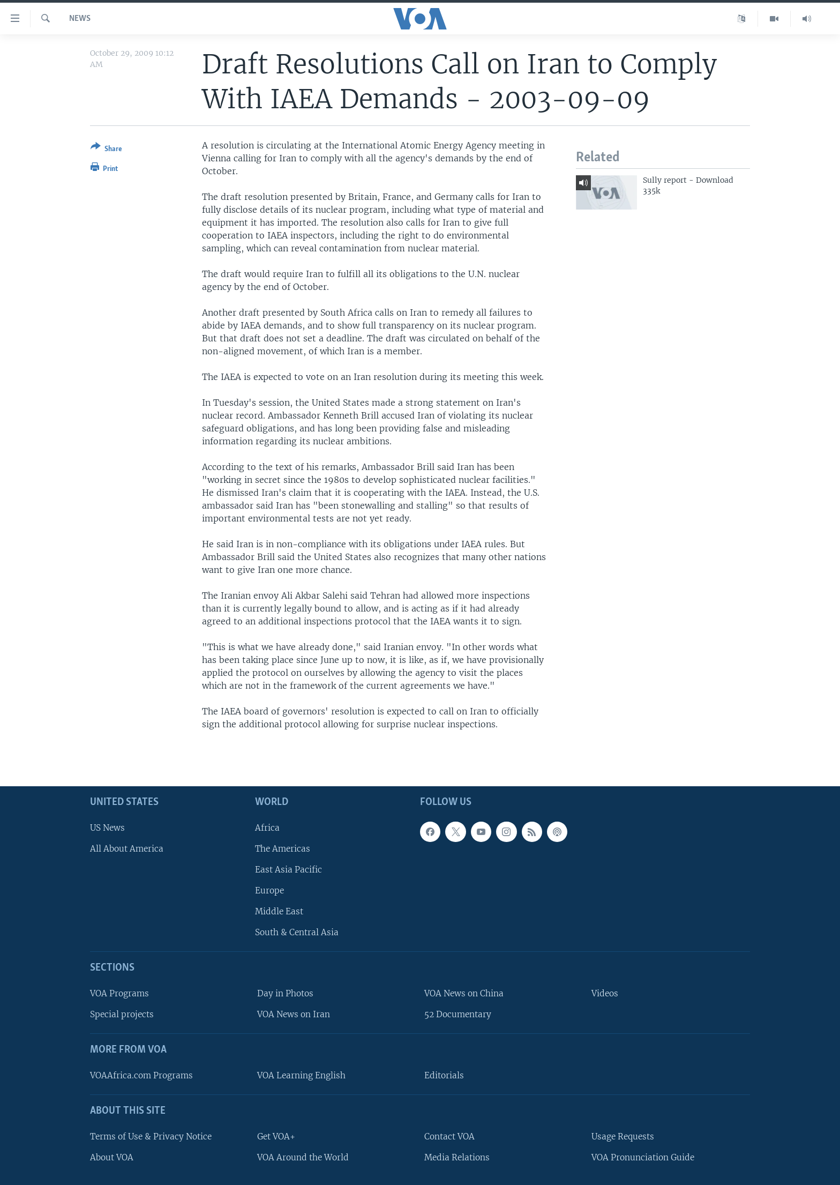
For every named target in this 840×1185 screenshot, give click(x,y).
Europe (269, 890)
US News (107, 827)
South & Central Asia (297, 932)
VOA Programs (119, 993)
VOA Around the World (303, 1157)
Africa (267, 827)
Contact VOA (449, 1136)
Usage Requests (622, 1136)
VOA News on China (464, 993)
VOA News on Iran (293, 1014)
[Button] (106, 150)
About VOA (111, 1157)
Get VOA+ (276, 1136)
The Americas (282, 848)
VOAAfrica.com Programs (141, 1075)
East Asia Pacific (288, 869)
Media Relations (457, 1157)
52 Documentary (457, 1014)
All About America (126, 848)
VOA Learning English (301, 1075)
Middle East (279, 911)
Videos (604, 993)
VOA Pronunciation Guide (642, 1157)
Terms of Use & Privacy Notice (151, 1136)
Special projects (122, 1014)
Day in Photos (285, 993)
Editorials (444, 1075)
